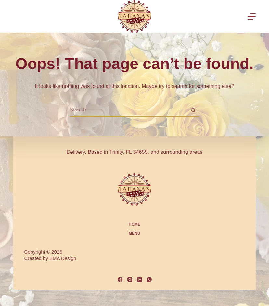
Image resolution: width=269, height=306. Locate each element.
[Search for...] (128, 110)
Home (134, 224)
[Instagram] (129, 279)
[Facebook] (120, 279)
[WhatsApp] (149, 279)
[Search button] (192, 110)
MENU (134, 233)
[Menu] (252, 16)
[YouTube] (139, 279)
